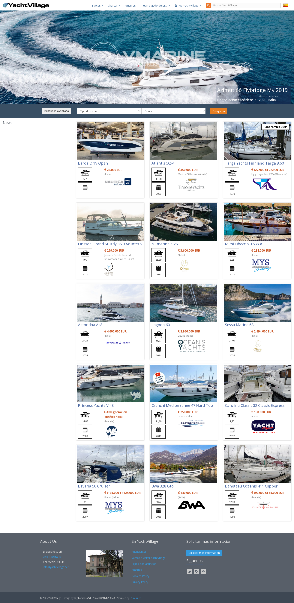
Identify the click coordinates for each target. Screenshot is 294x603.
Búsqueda (219, 111)
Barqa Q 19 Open (93, 163)
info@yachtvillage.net (56, 567)
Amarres (130, 5)
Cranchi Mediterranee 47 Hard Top (182, 405)
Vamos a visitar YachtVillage (148, 558)
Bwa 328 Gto (163, 486)
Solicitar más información (204, 553)
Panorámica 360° (275, 127)
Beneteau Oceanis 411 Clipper (251, 486)
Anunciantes (139, 551)
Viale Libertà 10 (52, 557)
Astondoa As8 (90, 324)
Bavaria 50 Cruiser (94, 486)
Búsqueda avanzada (56, 111)
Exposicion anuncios (144, 564)
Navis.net (136, 598)
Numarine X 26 (165, 243)
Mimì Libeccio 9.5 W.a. (244, 243)
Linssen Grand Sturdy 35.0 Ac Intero (110, 243)
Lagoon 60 (161, 324)
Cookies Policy (140, 576)
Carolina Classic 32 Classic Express (255, 405)
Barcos (96, 5)
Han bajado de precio (157, 5)
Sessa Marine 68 (239, 324)
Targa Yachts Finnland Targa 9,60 (254, 163)
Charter (113, 5)
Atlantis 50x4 (163, 163)
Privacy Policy (140, 582)
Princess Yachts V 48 (96, 405)
